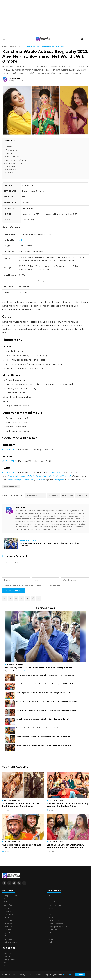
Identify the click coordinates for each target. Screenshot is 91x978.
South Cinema (54, 920)
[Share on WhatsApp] (21, 598)
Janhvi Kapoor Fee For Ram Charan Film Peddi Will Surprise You (43, 736)
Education (8, 924)
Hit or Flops (8, 936)
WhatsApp (67, 495)
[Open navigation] (4, 39)
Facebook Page (13, 479)
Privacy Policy (9, 960)
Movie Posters (54, 902)
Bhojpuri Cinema (10, 896)
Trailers (51, 936)
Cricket (6, 917)
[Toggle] (85, 141)
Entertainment (9, 927)
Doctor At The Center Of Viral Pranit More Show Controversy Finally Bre (46, 710)
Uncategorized (54, 939)
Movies (10, 153)
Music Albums (13, 157)
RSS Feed (8, 963)
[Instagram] (19, 883)
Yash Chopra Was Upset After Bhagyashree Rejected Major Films (43, 745)
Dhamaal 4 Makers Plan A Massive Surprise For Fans (38, 728)
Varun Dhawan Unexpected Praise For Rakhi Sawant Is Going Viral (44, 719)
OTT (50, 911)
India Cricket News (11, 942)
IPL (50, 896)
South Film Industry (38, 476)
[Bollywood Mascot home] (43, 39)
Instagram (11, 166)
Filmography (11, 150)
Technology (53, 930)
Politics (51, 914)
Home (4, 46)
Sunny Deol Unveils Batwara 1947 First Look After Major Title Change (45, 675)
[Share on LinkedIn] (16, 598)
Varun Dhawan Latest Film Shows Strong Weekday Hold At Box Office (45, 684)
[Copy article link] (38, 598)
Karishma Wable (11, 487)
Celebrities (8, 911)
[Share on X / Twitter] (10, 598)
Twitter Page (28, 479)
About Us (7, 954)
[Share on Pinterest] (33, 598)
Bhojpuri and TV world (59, 476)
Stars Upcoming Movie (58, 927)
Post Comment (13, 590)
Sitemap (7, 966)
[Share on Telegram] (27, 598)
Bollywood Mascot (15, 975)
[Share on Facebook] (4, 598)
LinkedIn (53, 495)
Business (7, 908)
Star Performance (56, 924)
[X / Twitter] (9, 883)
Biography (8, 899)
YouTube (39, 479)
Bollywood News (14, 46)
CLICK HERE (8, 449)
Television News (55, 933)
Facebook (11, 169)
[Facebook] (4, 883)
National (52, 908)
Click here (55, 472)
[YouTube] (14, 883)
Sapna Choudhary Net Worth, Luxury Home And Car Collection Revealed (46, 701)
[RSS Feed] (24, 883)
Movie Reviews (55, 905)
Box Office (8, 905)
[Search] (82, 39)
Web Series (53, 942)
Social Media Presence (16, 163)
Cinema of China (10, 914)
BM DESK (20, 507)
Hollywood (23, 476)
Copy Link (82, 495)
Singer (51, 917)
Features (7, 930)
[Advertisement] (18, 17)
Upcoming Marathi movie (17, 160)
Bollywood (13, 476)
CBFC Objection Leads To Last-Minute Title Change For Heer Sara (43, 693)
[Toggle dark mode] (87, 39)
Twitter (10, 173)
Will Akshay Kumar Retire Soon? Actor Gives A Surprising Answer (38, 668)
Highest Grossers (10, 933)
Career (9, 147)
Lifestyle (52, 899)
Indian (21, 240)
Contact (7, 957)
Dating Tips (8, 920)
